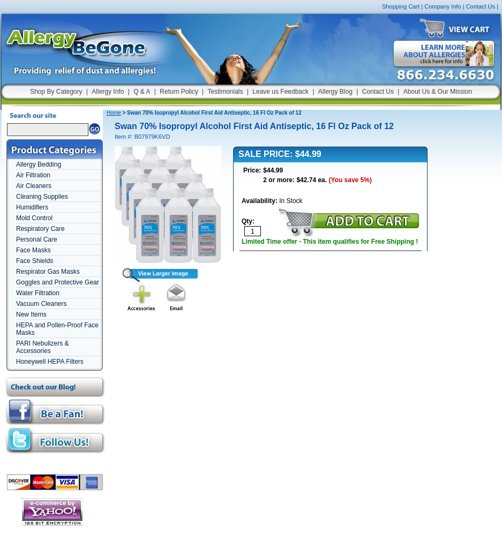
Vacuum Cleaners (41, 304)
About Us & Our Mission (437, 91)
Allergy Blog (335, 91)
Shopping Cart (400, 6)
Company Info (442, 6)
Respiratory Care (40, 228)
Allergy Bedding (38, 164)
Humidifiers (32, 207)
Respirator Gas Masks (48, 271)
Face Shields (34, 261)
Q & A (141, 91)
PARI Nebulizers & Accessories (42, 347)
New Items (31, 314)
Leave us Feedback (280, 91)
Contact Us (480, 6)
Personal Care (36, 239)
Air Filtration (33, 175)
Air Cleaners (33, 186)
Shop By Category (56, 91)
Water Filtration (37, 293)
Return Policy (179, 91)
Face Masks (33, 250)
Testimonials (225, 91)
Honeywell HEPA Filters (50, 361)
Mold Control (34, 218)
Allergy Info (108, 91)
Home (114, 113)
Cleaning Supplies (42, 196)
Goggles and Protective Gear (57, 282)
